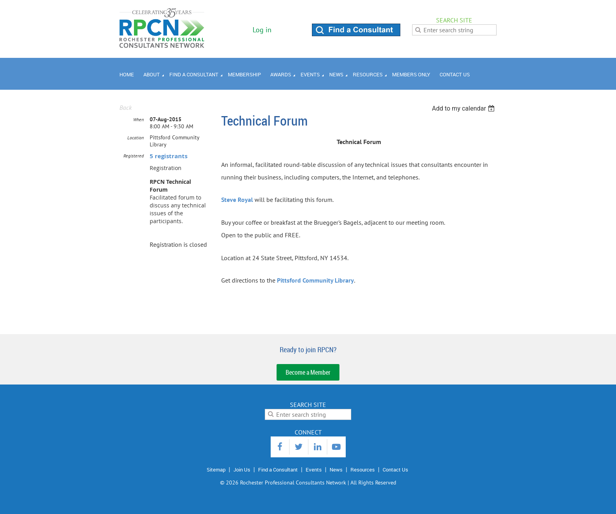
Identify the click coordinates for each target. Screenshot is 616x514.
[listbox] (464, 108)
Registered (133, 156)
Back (125, 107)
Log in (262, 29)
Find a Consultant (278, 469)
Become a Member (308, 372)
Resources (362, 469)
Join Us (241, 469)
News (336, 469)
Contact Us (395, 469)
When (138, 119)
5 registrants (168, 156)
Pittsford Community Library (315, 280)
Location (135, 138)
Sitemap (216, 469)
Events (314, 469)
